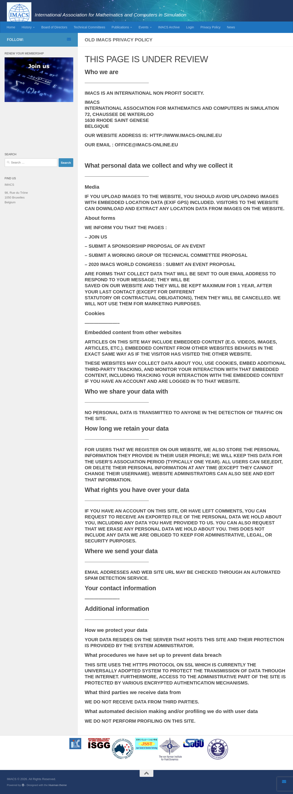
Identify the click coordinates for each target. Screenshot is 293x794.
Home (11, 27)
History (27, 27)
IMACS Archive (169, 27)
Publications (120, 27)
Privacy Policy (211, 27)
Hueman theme (58, 784)
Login (190, 27)
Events (143, 27)
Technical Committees (89, 27)
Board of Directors (54, 27)
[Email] (69, 39)
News (231, 27)
